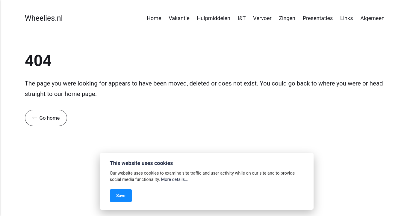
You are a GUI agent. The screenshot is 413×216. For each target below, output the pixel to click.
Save (120, 195)
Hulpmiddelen (213, 18)
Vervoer (262, 18)
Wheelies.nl (44, 18)
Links (346, 18)
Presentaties (318, 18)
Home (154, 18)
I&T (242, 18)
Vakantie (179, 18)
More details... (174, 179)
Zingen (287, 18)
